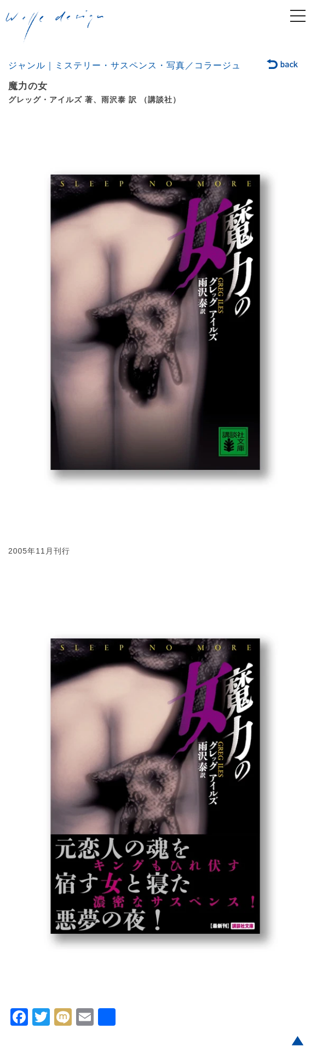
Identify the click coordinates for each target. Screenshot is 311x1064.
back (283, 65)
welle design (54, 27)
